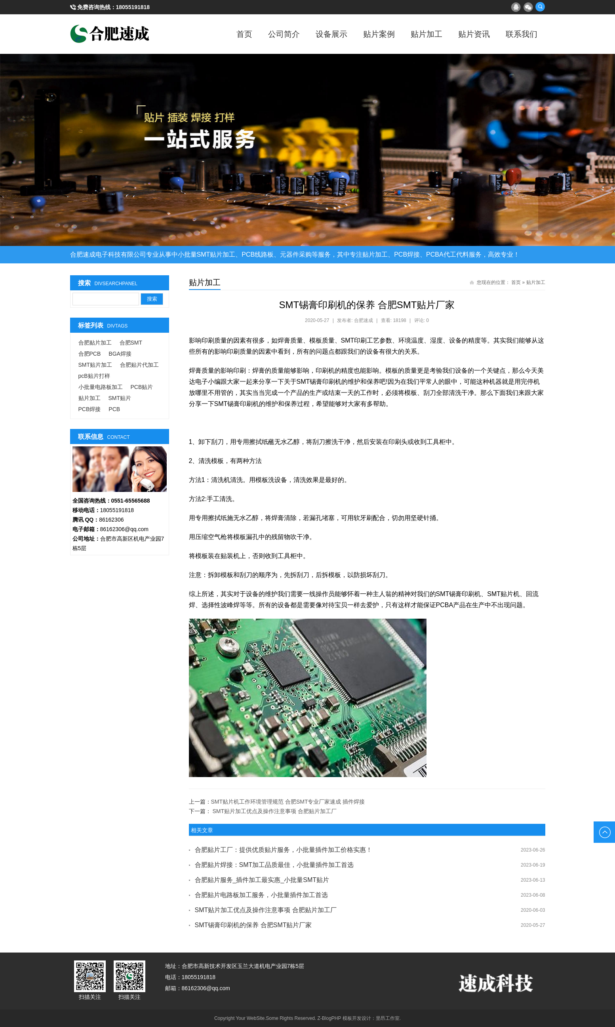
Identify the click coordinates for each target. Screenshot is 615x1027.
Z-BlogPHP (329, 1018)
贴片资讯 (474, 34)
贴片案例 (379, 34)
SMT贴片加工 (95, 365)
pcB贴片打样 (94, 376)
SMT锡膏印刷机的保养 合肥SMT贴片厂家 (253, 925)
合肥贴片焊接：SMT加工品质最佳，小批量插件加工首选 (274, 864)
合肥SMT (131, 342)
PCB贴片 (142, 387)
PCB (114, 409)
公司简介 (284, 34)
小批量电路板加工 (100, 387)
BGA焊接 (120, 354)
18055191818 (133, 7)
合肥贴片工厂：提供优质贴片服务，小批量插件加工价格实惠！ (283, 849)
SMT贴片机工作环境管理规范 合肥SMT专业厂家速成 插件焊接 (288, 801)
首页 (244, 34)
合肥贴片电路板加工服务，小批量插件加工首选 (261, 895)
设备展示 (331, 34)
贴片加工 (426, 34)
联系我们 (521, 34)
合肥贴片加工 (95, 342)
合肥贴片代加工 (139, 365)
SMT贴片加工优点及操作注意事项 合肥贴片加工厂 (274, 811)
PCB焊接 (89, 409)
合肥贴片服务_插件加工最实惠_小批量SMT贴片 (262, 879)
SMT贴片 (120, 398)
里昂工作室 (388, 1018)
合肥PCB (89, 354)
